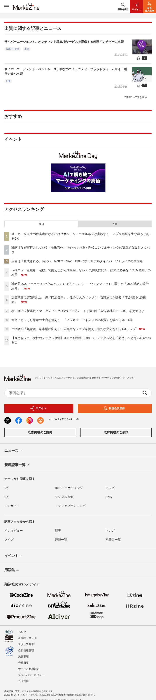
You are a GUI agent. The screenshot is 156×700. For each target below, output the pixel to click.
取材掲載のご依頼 (116, 432)
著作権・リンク (27, 638)
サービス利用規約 (28, 668)
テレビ (110, 488)
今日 (41, 224)
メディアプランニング (70, 506)
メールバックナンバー (63, 419)
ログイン (38, 408)
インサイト (12, 506)
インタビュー (13, 530)
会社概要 (23, 662)
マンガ (110, 530)
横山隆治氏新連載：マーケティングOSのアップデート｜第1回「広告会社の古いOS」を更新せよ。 (79, 311)
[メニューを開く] (6, 6)
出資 (27, 49)
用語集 (12, 570)
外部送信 (23, 681)
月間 (114, 224)
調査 (58, 530)
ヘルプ (22, 632)
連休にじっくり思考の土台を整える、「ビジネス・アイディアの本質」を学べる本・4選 (72, 320)
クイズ (9, 539)
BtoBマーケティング (69, 488)
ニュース (13, 451)
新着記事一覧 (17, 465)
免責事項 (23, 656)
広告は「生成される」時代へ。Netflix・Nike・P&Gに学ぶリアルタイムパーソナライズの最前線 (77, 261)
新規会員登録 (114, 408)
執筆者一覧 (113, 539)
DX (6, 488)
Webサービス (12, 49)
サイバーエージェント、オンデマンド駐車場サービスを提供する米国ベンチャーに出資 (64, 41)
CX (6, 497)
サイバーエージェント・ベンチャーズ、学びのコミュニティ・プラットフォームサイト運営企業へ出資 (65, 71)
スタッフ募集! (26, 644)
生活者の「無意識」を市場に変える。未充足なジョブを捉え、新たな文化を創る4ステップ (73, 329)
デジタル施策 (64, 497)
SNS (108, 497)
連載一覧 (61, 539)
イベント (13, 556)
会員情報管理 (26, 650)
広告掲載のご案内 (40, 432)
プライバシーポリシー (31, 675)
